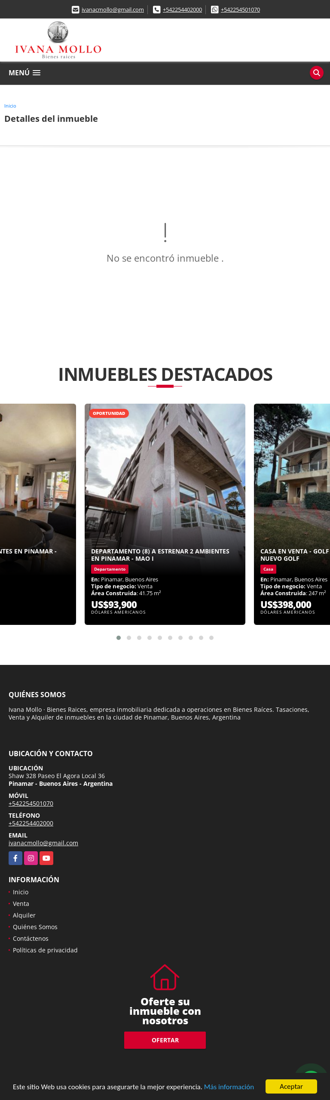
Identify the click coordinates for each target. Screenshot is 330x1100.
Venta (21, 903)
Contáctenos (31, 938)
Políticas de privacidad (45, 950)
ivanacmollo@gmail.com (113, 9)
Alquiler (24, 915)
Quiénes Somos (35, 927)
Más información (229, 1087)
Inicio (10, 105)
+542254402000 (182, 9)
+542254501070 (240, 9)
